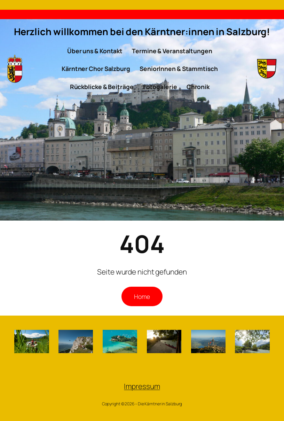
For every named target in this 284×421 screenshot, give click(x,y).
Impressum (142, 386)
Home (142, 296)
